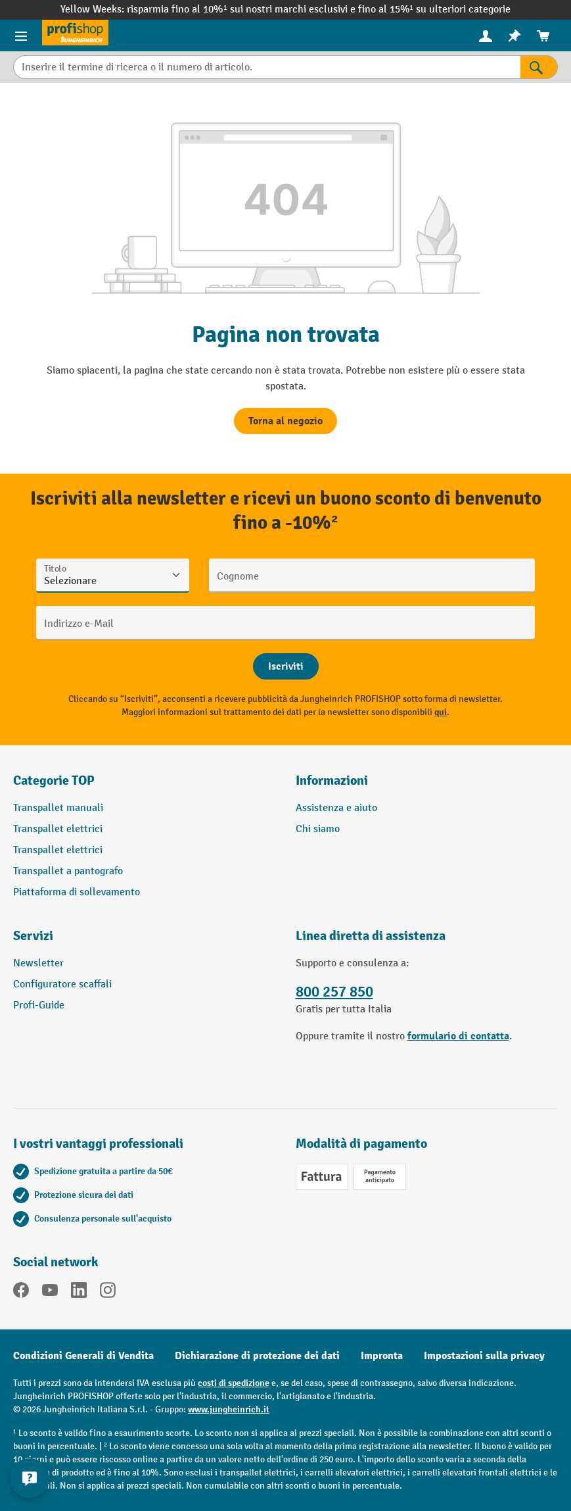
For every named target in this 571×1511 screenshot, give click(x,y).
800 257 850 (334, 992)
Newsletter (38, 963)
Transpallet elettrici (58, 829)
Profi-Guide (38, 1005)
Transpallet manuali (58, 808)
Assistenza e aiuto (336, 808)
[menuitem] (485, 36)
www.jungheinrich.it (228, 1409)
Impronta (382, 1355)
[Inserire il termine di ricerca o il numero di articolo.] (266, 67)
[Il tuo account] (485, 35)
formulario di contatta (458, 1036)
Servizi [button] (33, 936)
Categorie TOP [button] (54, 780)
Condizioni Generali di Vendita (83, 1355)
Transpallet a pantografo (68, 871)
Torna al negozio (285, 421)
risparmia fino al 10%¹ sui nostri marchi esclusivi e (242, 9)
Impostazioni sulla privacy (484, 1355)
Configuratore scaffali (62, 984)
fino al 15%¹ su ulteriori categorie (434, 9)
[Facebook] (21, 1292)
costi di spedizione (233, 1383)
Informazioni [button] (332, 780)
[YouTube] (50, 1292)
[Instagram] (108, 1292)
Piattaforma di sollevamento (76, 892)
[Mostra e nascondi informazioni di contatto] (29, 1478)
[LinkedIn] (79, 1292)
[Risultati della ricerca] (539, 67)
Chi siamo (318, 829)
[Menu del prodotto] (21, 35)
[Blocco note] (514, 36)
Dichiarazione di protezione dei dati (257, 1355)
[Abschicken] (286, 666)
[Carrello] (543, 36)
